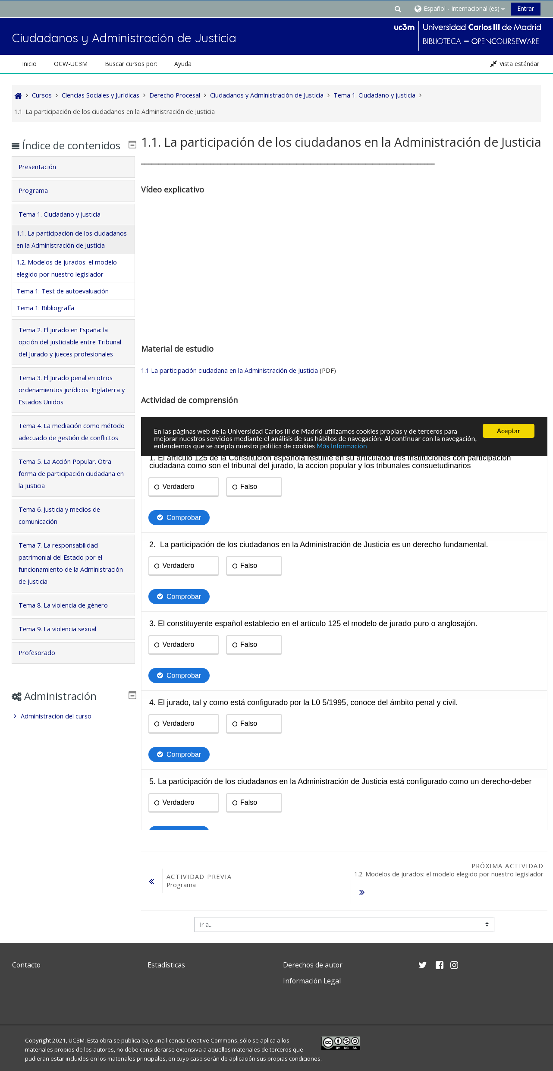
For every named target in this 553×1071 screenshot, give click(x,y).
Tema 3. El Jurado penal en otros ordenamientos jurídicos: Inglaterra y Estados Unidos (71, 426)
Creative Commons (212, 1023)
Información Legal (312, 963)
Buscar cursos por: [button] (131, 64)
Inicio (29, 64)
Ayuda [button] (183, 64)
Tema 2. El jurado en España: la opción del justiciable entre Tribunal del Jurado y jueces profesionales (68, 372)
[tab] (73, 179)
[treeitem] (73, 765)
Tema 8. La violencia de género (68, 654)
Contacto (26, 946)
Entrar (525, 8)
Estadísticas (166, 946)
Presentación (43, 179)
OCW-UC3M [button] (71, 64)
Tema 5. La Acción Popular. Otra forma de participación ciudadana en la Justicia (72, 522)
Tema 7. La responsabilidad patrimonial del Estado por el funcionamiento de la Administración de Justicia (66, 612)
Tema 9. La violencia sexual (63, 678)
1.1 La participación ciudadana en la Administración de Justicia (229, 370)
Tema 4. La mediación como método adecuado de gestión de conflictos (71, 474)
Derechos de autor (312, 946)
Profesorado (42, 701)
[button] (398, 8)
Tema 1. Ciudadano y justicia (65, 227)
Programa (38, 203)
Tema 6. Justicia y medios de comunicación (65, 564)
